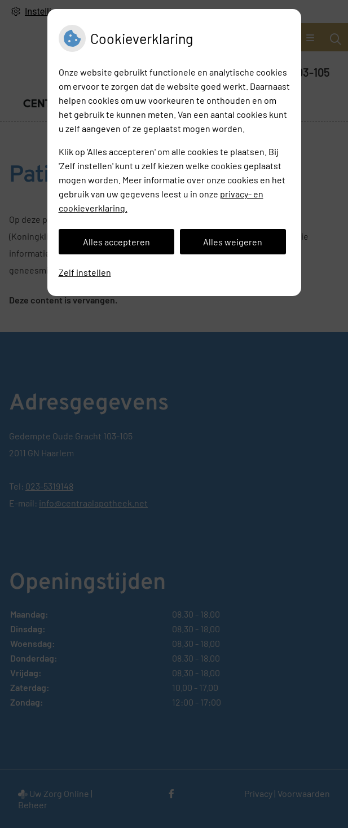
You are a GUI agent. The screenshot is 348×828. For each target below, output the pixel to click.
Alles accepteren (116, 241)
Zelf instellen (85, 272)
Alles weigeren (232, 241)
